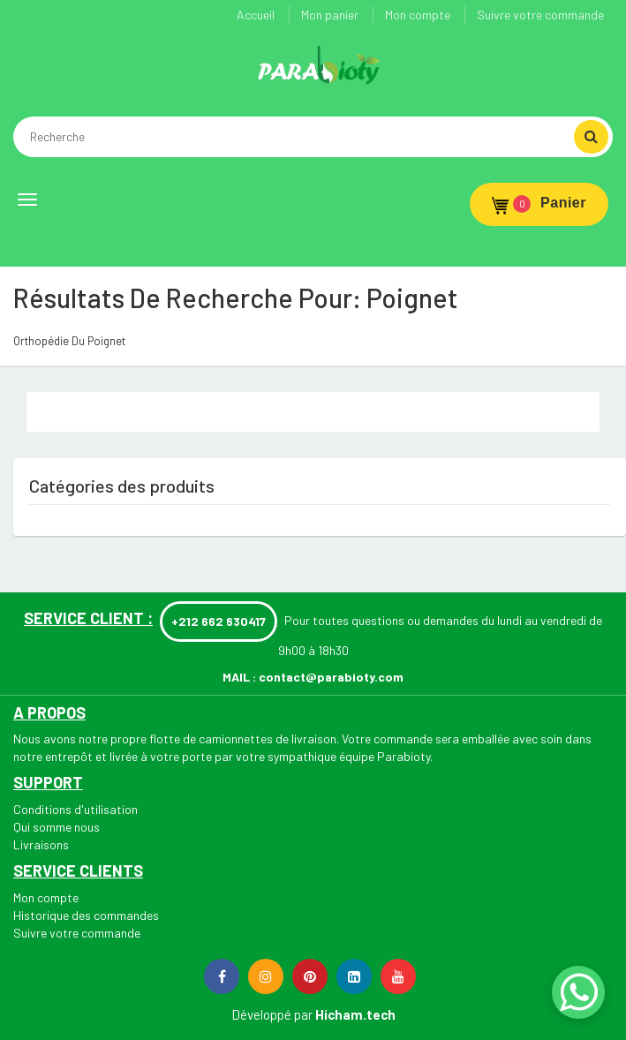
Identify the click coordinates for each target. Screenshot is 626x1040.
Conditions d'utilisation (75, 809)
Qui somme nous (56, 826)
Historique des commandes (86, 915)
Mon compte (417, 14)
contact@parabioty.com (331, 676)
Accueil (256, 14)
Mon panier (329, 14)
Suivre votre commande (540, 14)
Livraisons (41, 844)
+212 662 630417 (218, 621)
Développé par (272, 1014)
